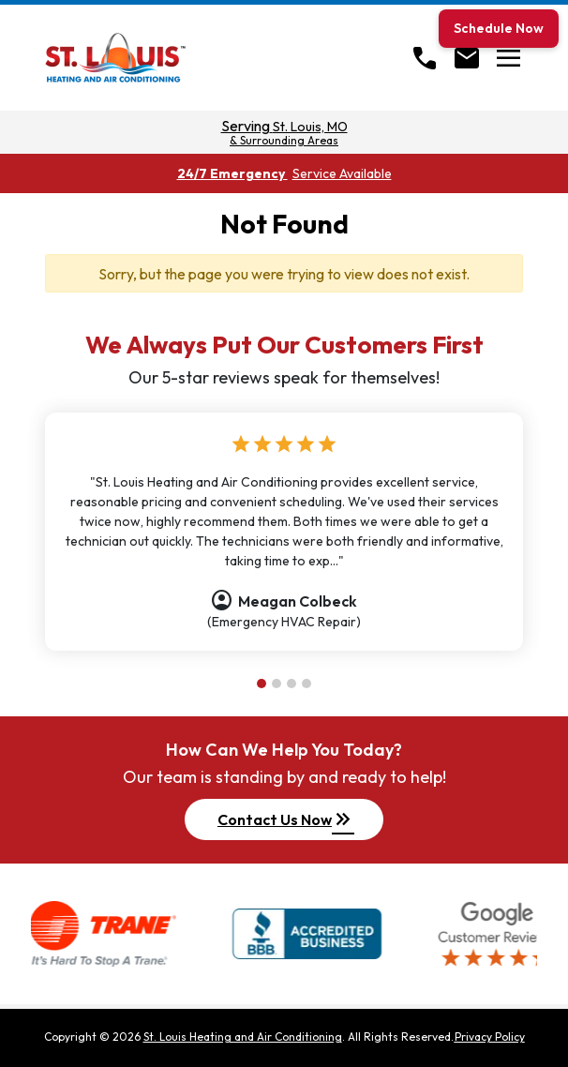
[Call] (425, 58)
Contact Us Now (285, 819)
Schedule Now (499, 28)
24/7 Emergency (284, 173)
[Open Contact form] (467, 58)
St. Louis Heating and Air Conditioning (242, 1036)
